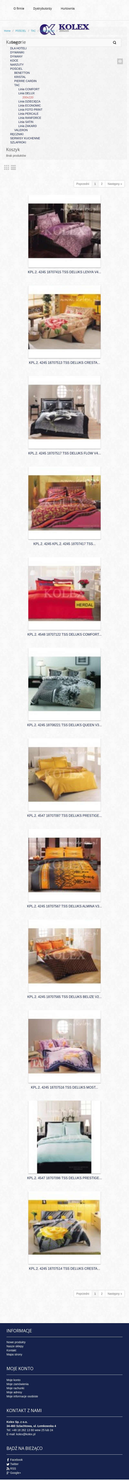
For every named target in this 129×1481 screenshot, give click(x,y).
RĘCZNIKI (16, 134)
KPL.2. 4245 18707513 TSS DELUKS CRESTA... (64, 362)
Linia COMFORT (29, 89)
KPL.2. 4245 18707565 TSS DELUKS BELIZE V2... (64, 997)
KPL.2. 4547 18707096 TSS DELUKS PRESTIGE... (64, 1178)
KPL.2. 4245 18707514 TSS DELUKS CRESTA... (64, 1268)
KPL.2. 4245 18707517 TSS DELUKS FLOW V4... (64, 453)
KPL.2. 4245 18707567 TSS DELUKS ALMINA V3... (64, 906)
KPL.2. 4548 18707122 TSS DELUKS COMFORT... (64, 634)
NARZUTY (17, 64)
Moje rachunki (15, 1388)
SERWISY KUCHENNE (25, 138)
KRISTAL (20, 77)
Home (7, 30)
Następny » (115, 183)
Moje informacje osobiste (22, 1396)
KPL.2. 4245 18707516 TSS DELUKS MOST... (64, 1087)
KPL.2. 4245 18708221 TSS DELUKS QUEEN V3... (64, 725)
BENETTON (22, 72)
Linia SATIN (25, 122)
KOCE (14, 60)
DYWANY (16, 56)
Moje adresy (14, 1392)
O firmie (18, 8)
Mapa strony (14, 1354)
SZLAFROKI (18, 142)
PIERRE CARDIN (25, 81)
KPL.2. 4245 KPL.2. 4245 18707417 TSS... (64, 544)
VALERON (21, 130)
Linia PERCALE (28, 113)
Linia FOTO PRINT (30, 109)
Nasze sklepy (15, 1346)
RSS (13, 1468)
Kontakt (11, 1350)
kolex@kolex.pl (25, 1434)
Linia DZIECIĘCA (29, 101)
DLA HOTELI (18, 48)
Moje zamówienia (18, 1384)
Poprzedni (82, 183)
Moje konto (13, 1380)
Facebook (16, 1459)
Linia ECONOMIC (29, 105)
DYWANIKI (17, 52)
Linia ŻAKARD (27, 126)
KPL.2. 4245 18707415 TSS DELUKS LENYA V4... (64, 272)
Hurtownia (68, 9)
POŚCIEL (20, 30)
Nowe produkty (16, 1342)
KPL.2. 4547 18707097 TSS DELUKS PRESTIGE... (64, 815)
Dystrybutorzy (42, 8)
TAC (33, 30)
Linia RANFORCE (29, 117)
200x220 (27, 97)
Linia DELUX (48, 30)
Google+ (15, 1472)
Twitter (14, 1464)
